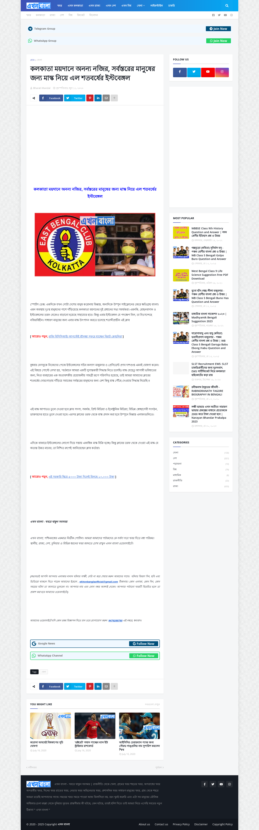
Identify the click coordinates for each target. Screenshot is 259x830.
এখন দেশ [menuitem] (111, 5)
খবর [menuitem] (59, 5)
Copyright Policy (222, 824)
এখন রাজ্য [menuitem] (94, 5)
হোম (32, 60)
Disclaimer (201, 824)
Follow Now (143, 644)
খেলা (39, 60)
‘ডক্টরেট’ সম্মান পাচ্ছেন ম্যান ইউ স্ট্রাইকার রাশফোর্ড (91, 744)
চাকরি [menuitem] (171, 5)
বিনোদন (93, 15)
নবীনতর (32, 767)
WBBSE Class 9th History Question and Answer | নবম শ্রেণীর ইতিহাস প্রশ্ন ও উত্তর (209, 232)
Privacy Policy (181, 824)
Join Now (218, 29)
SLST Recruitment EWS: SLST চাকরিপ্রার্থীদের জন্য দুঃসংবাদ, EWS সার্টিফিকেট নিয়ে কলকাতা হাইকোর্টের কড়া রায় (210, 369)
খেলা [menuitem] (139, 5)
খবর (28, 15)
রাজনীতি (201, 481)
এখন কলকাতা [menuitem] (75, 5)
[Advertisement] (95, 136)
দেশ (62, 15)
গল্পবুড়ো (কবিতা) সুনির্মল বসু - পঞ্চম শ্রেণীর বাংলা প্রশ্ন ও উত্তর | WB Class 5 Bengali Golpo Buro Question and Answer (209, 253)
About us (144, 824)
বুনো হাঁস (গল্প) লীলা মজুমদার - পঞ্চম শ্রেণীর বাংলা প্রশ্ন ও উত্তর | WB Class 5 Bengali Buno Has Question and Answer (210, 296)
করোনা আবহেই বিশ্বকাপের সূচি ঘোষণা (46, 744)
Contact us (161, 824)
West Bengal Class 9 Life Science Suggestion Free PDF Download (210, 274)
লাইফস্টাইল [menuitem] (156, 5)
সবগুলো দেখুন (152, 704)
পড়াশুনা (201, 464)
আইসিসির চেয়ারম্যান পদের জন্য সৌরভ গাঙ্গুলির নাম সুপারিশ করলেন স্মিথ (139, 746)
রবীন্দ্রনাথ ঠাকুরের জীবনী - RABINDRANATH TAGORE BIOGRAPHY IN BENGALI (207, 390)
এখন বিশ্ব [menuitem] (126, 5)
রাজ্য (52, 15)
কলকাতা (40, 15)
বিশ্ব (70, 15)
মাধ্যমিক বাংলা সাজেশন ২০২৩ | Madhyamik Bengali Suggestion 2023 (209, 317)
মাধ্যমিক (201, 475)
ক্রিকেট (81, 15)
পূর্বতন (158, 767)
